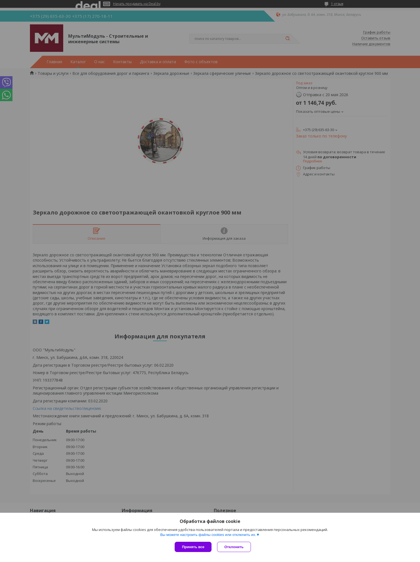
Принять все (193, 547)
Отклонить (233, 547)
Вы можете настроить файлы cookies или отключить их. (208, 535)
